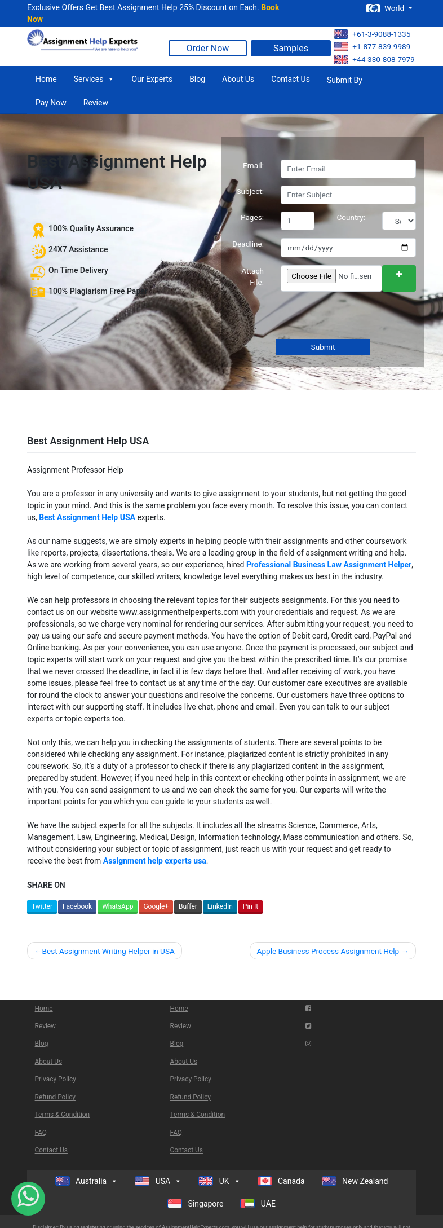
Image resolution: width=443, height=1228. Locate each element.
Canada (281, 1181)
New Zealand (355, 1181)
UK (219, 1181)
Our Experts (151, 78)
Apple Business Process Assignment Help (328, 951)
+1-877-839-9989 (372, 46)
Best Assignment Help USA (87, 517)
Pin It (250, 906)
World (386, 8)
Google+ (156, 906)
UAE (258, 1203)
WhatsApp (117, 906)
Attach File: (252, 276)
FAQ (41, 1133)
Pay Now (51, 102)
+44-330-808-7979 (374, 59)
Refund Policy (55, 1097)
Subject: (250, 191)
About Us (238, 78)
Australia (86, 1181)
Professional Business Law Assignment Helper (328, 564)
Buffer (188, 906)
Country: (351, 217)
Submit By (344, 80)
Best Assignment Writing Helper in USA (108, 951)
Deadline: (248, 243)
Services (94, 79)
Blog (197, 78)
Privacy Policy (55, 1079)
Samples (290, 48)
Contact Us (290, 78)
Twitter (42, 906)
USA (158, 1181)
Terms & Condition (62, 1115)
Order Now (208, 48)
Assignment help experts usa (154, 860)
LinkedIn (220, 906)
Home (46, 78)
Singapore (195, 1203)
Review (95, 102)
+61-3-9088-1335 (372, 34)
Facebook (77, 906)
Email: (253, 165)
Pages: (252, 217)
